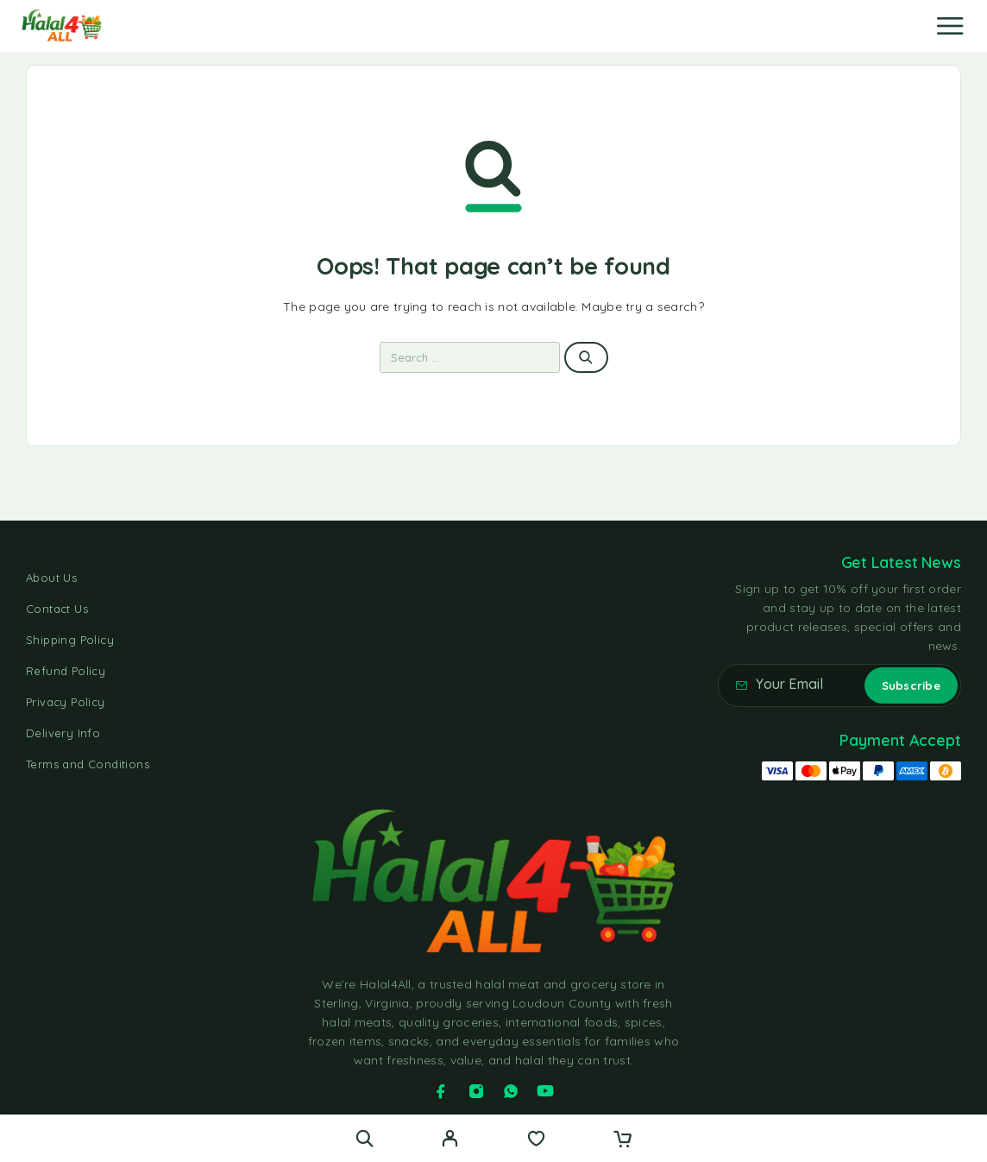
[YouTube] (545, 1091)
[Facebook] (441, 1091)
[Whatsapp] (511, 1091)
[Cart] (622, 1140)
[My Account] (450, 1140)
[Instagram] (476, 1091)
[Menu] (950, 26)
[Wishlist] (536, 1140)
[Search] (364, 1138)
